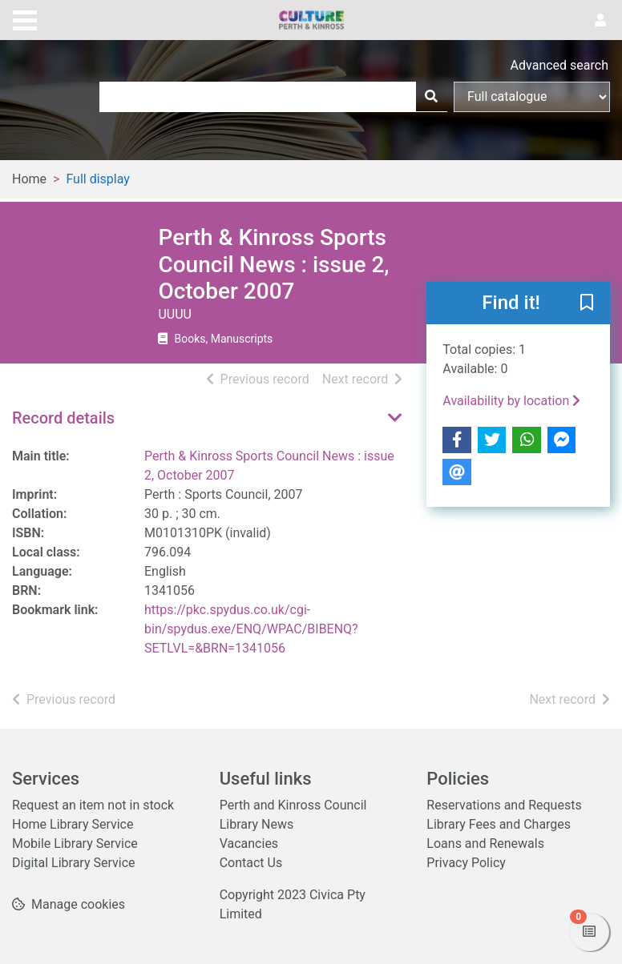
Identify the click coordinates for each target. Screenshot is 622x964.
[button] (587, 303)
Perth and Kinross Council (293, 805)
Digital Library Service (73, 862)
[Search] (431, 97)
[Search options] (532, 97)
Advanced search (559, 65)
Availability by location (511, 400)
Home (29, 179)
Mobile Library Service (75, 843)
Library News (257, 824)
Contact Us (251, 862)
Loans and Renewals (485, 843)
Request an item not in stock (93, 805)
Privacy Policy (466, 862)
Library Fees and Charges (498, 824)
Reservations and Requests (503, 805)
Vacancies (249, 843)
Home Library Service (72, 824)
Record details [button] (63, 418)
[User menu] (600, 20)
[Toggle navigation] (25, 18)
